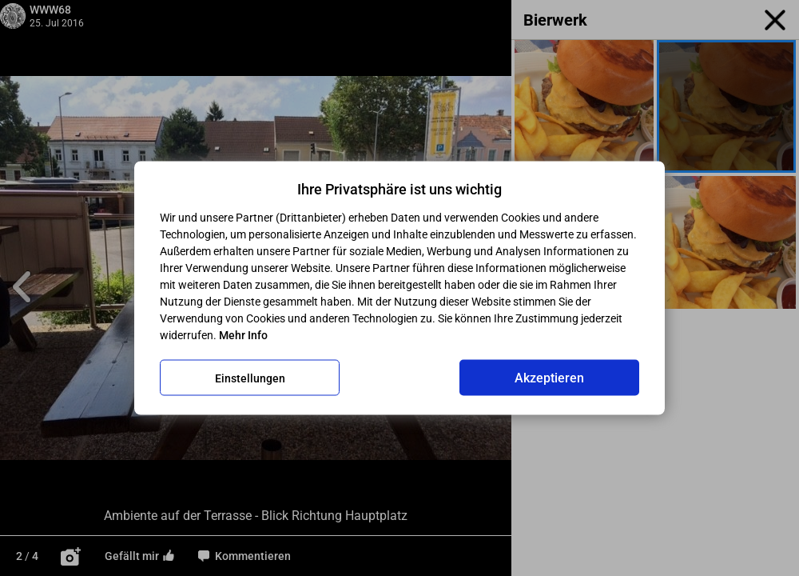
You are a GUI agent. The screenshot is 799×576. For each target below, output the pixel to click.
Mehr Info (243, 335)
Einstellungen (250, 377)
